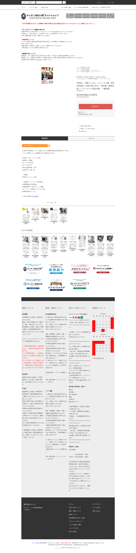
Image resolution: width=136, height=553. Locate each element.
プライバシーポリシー (75, 521)
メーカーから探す (32, 7)
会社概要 (94, 16)
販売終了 (95, 107)
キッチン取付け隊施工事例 (80, 7)
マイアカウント (97, 504)
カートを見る (96, 507)
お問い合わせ (94, 7)
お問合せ (102, 16)
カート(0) (110, 2)
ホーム (23, 7)
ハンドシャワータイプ (95, 71)
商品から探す (43, 7)
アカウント (98, 2)
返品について (82, 112)
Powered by (67, 548)
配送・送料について (75, 511)
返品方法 (86, 16)
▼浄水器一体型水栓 (85, 68)
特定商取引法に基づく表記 (85, 114)
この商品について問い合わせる (86, 128)
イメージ (91, 138)
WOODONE (83, 67)
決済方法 (78, 16)
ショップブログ (73, 528)
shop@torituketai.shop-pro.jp (80, 544)
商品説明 (45, 138)
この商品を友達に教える (84, 126)
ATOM (74, 531)
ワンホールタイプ (94, 70)
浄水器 (88, 67)
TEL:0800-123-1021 (105, 7)
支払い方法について (75, 507)
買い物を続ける (82, 131)
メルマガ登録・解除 (64, 7)
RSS (70, 531)
